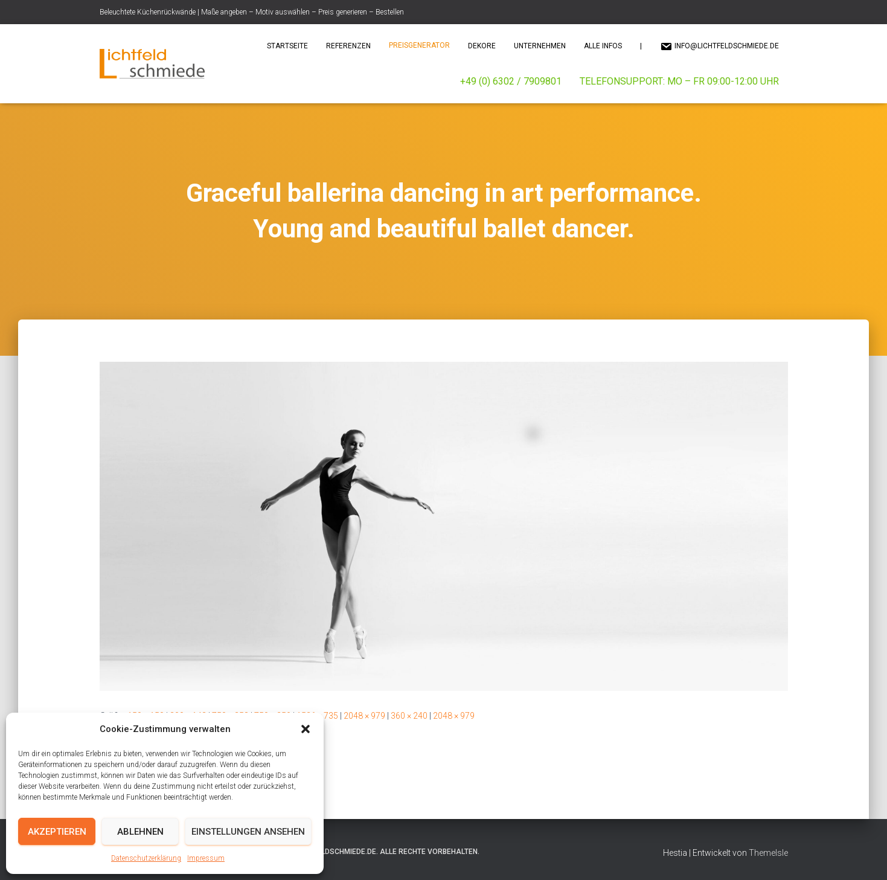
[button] (305, 729)
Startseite (287, 46)
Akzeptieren (57, 831)
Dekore (482, 46)
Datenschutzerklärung (146, 858)
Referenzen (348, 46)
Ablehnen (140, 831)
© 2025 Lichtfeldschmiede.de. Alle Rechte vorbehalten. (373, 851)
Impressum (206, 858)
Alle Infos (603, 46)
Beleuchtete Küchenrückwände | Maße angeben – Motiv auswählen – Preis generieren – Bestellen (252, 12)
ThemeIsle (768, 853)
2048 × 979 (364, 716)
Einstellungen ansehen (248, 831)
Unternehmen (540, 46)
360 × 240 (409, 716)
